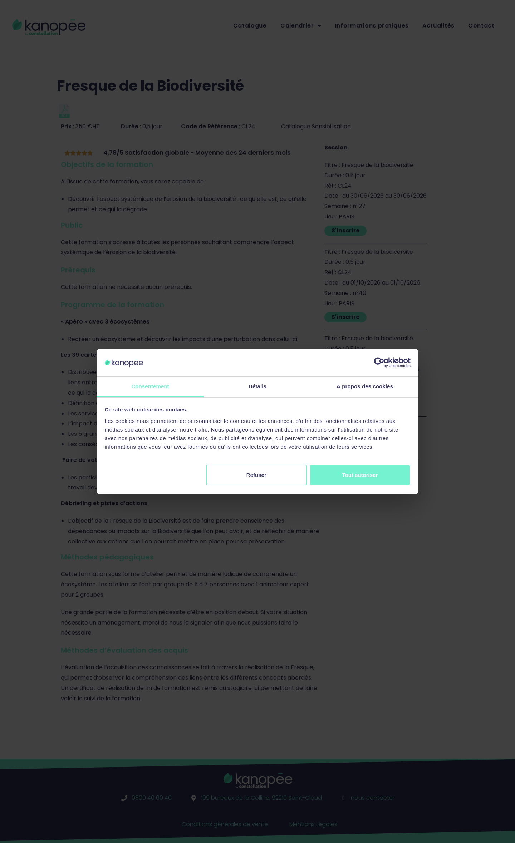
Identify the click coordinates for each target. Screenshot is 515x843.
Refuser (256, 475)
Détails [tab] (257, 386)
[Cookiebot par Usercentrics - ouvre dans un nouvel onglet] (379, 362)
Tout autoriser (360, 475)
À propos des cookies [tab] (365, 386)
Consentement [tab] (150, 386)
